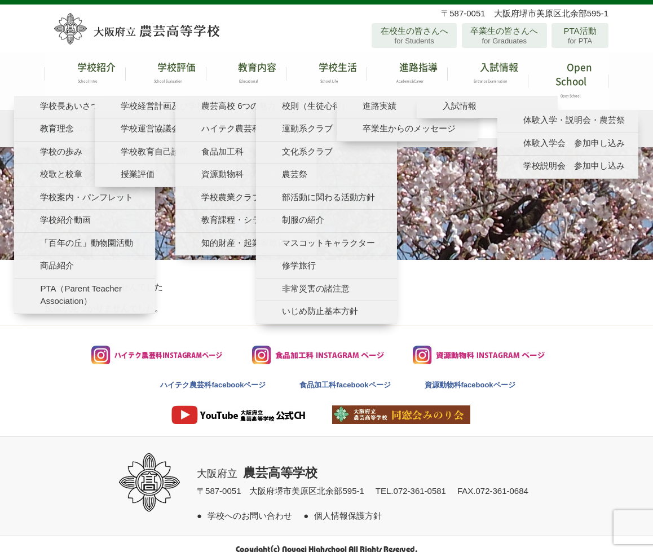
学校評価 (165, 75)
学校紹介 (85, 75)
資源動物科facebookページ (470, 374)
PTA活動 (580, 35)
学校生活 (326, 75)
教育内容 (246, 75)
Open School (568, 75)
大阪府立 (257, 463)
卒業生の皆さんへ (504, 35)
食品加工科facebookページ (344, 374)
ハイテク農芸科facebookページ (213, 374)
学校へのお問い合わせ (250, 505)
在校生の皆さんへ (414, 35)
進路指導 (407, 75)
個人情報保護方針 (348, 505)
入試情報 (487, 75)
